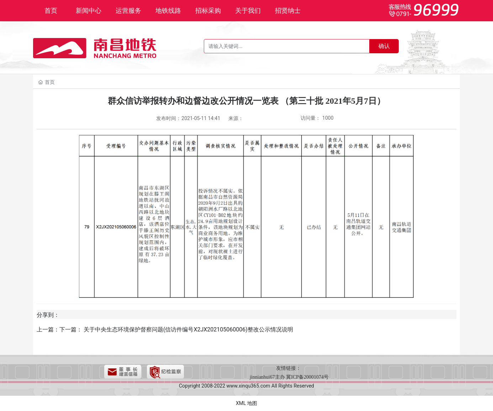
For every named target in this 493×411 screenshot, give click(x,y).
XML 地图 (246, 403)
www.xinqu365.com (248, 386)
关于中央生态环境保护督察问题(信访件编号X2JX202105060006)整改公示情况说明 (188, 329)
